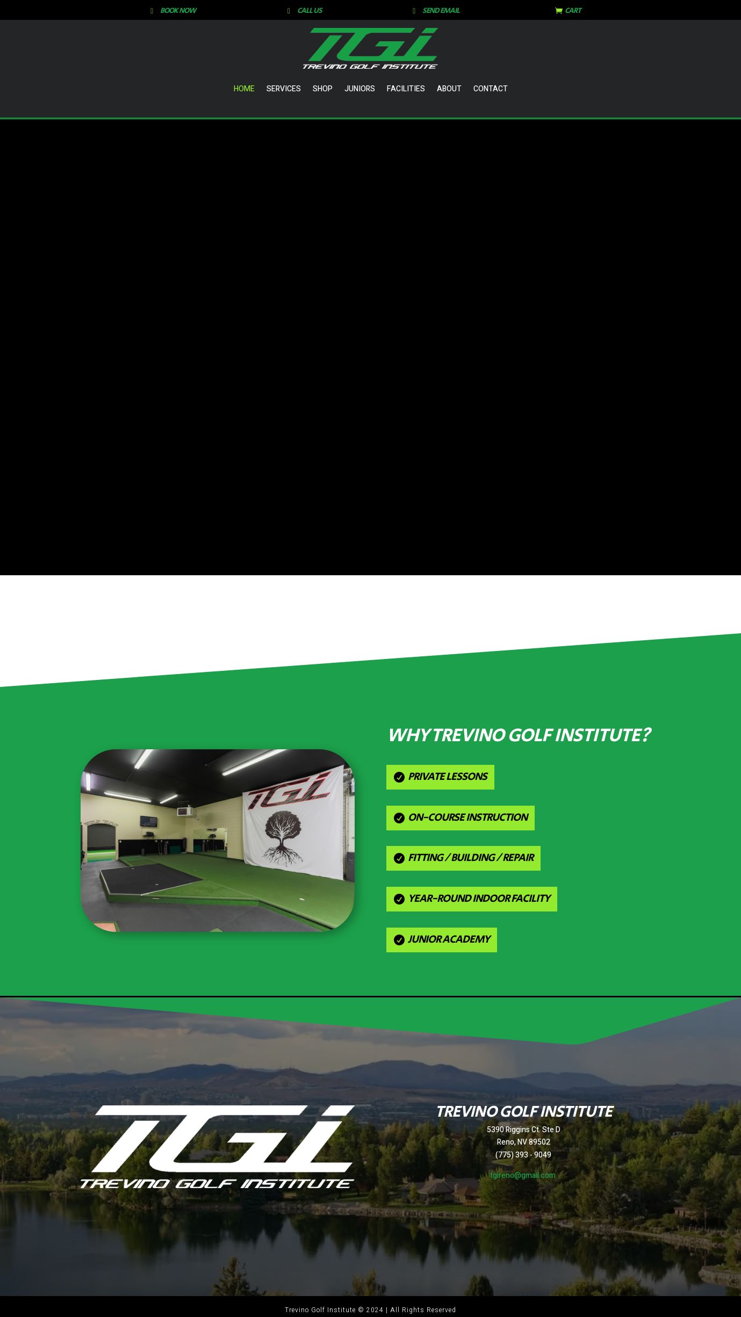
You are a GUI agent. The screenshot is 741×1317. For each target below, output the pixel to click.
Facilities (406, 89)
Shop (323, 89)
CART (573, 10)
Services (284, 89)
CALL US (309, 10)
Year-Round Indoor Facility (479, 899)
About (449, 89)
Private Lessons (447, 777)
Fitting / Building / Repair (470, 858)
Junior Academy (449, 939)
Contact (490, 89)
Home (244, 89)
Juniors (359, 89)
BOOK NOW (178, 10)
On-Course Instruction (467, 818)
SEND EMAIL (440, 10)
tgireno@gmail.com (523, 1175)
